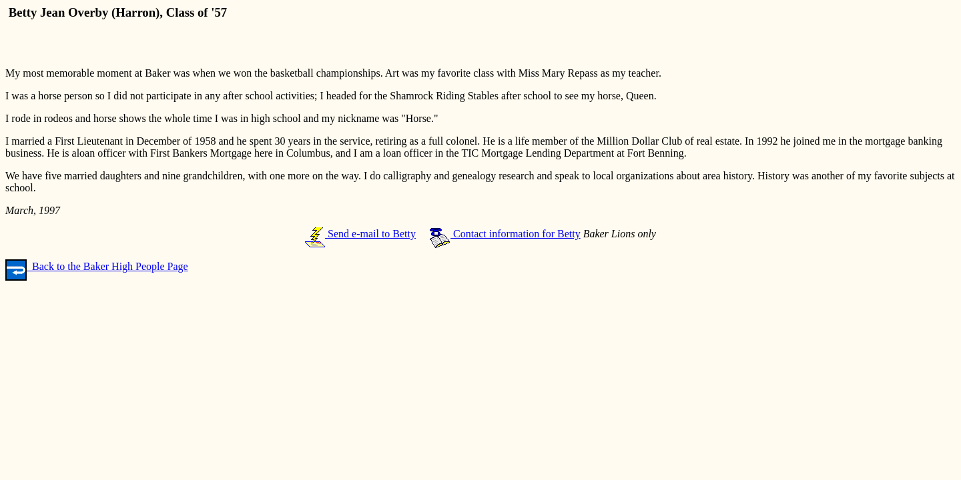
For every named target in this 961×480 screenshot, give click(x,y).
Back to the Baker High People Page (96, 266)
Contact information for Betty (505, 233)
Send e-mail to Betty (360, 233)
